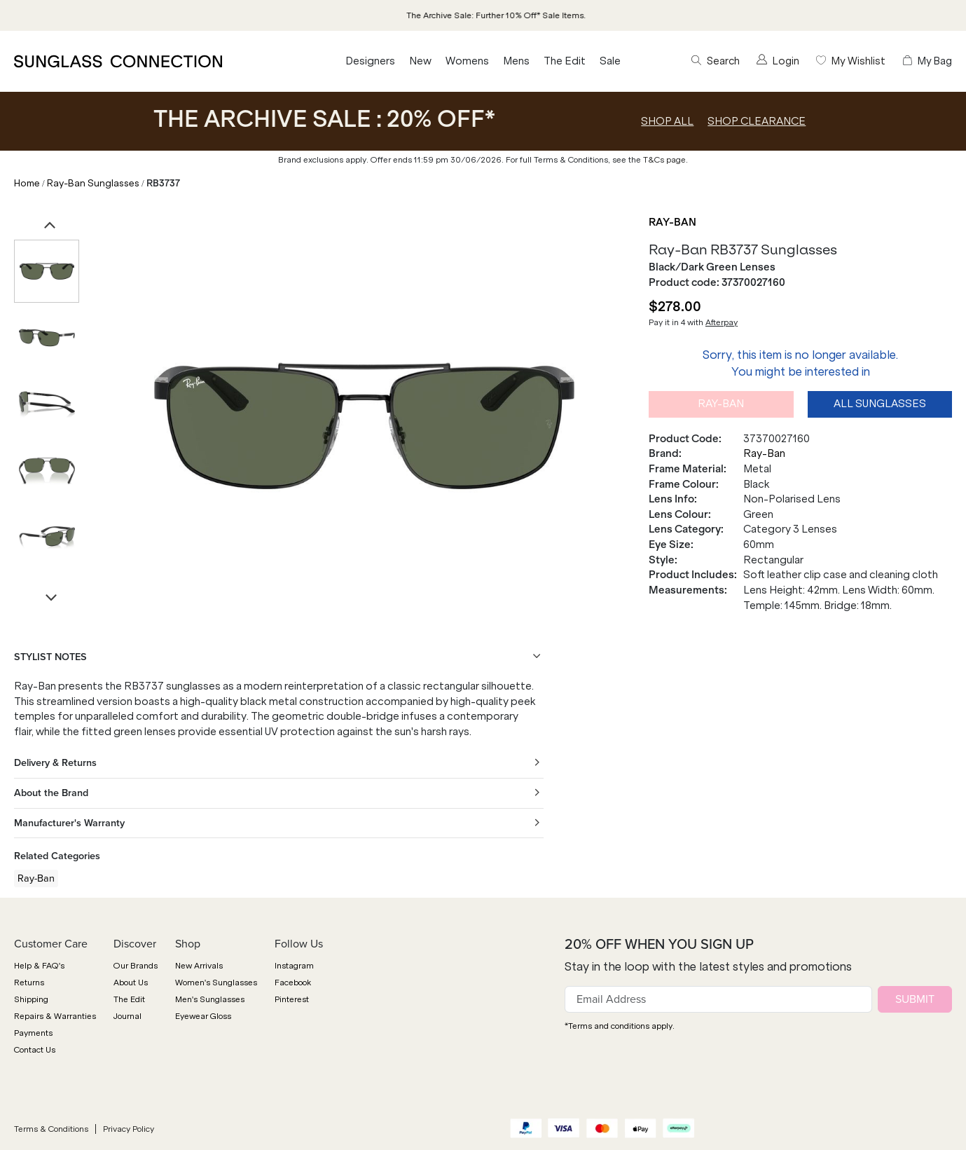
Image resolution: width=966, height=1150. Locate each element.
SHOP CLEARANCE (757, 121)
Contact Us (34, 1050)
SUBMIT (914, 999)
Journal (127, 1016)
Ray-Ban (672, 222)
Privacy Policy (128, 1129)
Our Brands (135, 966)
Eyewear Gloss (203, 1016)
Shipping (31, 999)
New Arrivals (199, 966)
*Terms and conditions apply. (620, 1026)
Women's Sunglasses (216, 982)
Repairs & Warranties (55, 1016)
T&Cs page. (665, 160)
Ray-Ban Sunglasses (93, 183)
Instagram (294, 966)
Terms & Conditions (51, 1129)
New (420, 61)
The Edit (565, 61)
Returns (29, 982)
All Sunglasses (880, 403)
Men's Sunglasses (209, 999)
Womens (467, 61)
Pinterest (292, 999)
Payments (33, 1033)
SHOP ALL (667, 121)
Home (27, 183)
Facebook (293, 982)
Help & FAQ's (39, 966)
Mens (516, 61)
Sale (610, 61)
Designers (370, 61)
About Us (130, 982)
